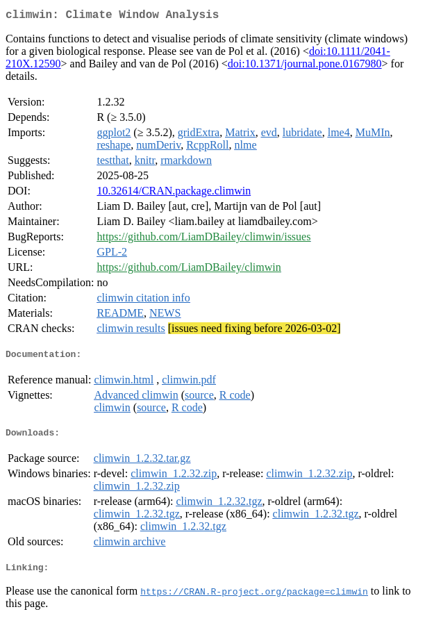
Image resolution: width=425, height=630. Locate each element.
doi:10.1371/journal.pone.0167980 (305, 66)
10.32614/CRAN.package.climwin (174, 193)
